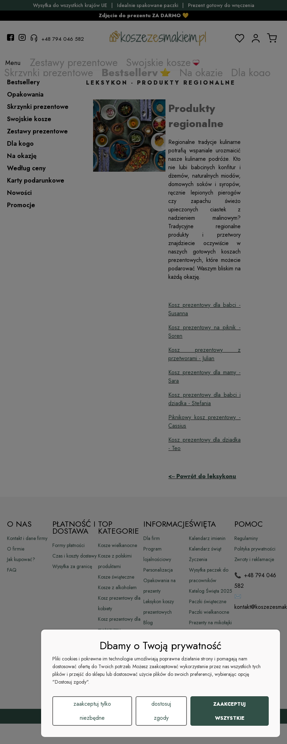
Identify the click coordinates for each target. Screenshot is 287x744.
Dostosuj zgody (161, 711)
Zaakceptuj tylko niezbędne (92, 711)
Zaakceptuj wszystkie (229, 711)
